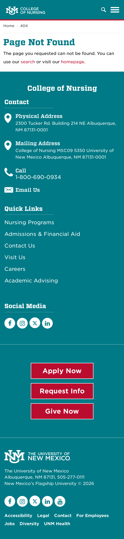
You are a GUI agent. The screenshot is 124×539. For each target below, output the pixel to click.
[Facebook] (9, 323)
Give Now (62, 411)
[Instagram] (22, 323)
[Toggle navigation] (114, 9)
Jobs (9, 523)
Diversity (29, 523)
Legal (43, 515)
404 (24, 26)
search (28, 61)
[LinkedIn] (47, 323)
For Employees (92, 515)
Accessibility (18, 515)
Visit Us (15, 257)
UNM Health (57, 523)
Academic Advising (31, 280)
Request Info (62, 391)
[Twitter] (34, 322)
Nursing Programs (29, 222)
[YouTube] (60, 501)
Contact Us (19, 245)
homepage (72, 61)
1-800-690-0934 (38, 177)
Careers (15, 269)
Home (8, 26)
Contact (62, 515)
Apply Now (62, 371)
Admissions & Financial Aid (42, 234)
